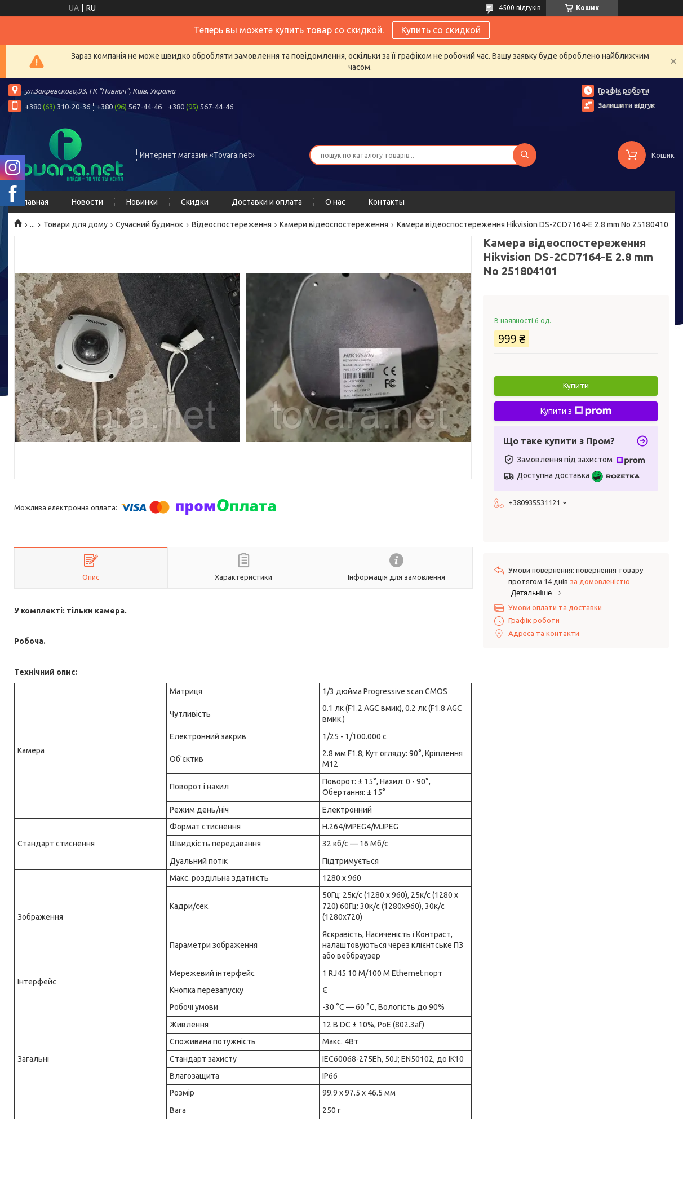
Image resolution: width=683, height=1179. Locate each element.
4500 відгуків (519, 7)
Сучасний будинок (149, 224)
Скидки (195, 202)
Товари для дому (75, 224)
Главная (34, 202)
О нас (335, 202)
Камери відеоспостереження (334, 224)
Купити (576, 385)
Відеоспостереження (232, 224)
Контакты (387, 202)
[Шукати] (524, 155)
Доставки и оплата (267, 202)
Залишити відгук (626, 105)
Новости (87, 202)
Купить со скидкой (441, 30)
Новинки (142, 202)
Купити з (575, 411)
